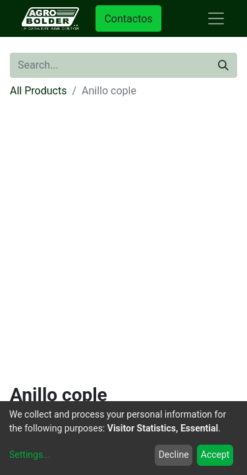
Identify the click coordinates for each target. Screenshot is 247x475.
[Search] (223, 65)
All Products (38, 90)
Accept (215, 454)
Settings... (29, 454)
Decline (174, 454)
